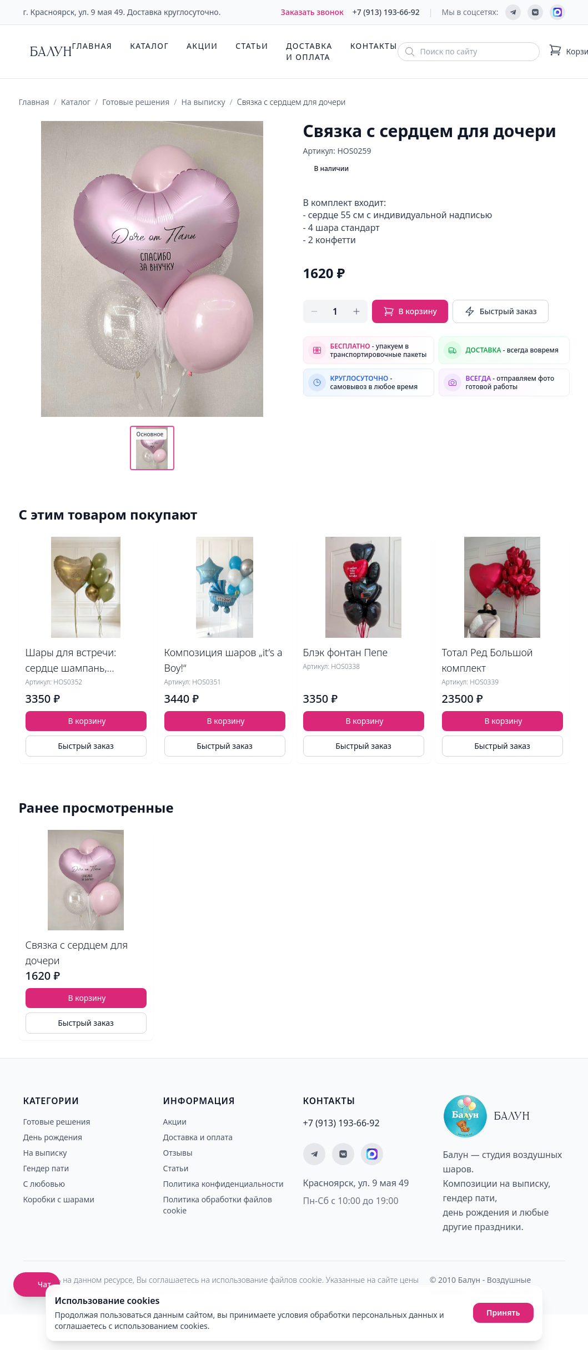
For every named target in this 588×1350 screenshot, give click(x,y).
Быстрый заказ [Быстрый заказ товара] (86, 746)
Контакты (374, 46)
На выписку (203, 102)
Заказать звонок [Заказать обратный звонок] (312, 12)
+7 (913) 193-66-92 (386, 12)
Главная (92, 46)
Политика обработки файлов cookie (217, 1205)
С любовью (44, 1183)
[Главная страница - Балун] (47, 51)
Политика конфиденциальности (223, 1183)
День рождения (53, 1137)
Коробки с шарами (58, 1199)
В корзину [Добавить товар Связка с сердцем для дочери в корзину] (87, 998)
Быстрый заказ (500, 311)
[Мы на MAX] (557, 12)
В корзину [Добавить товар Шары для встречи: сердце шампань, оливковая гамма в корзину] (87, 721)
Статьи (251, 46)
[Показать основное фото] (152, 448)
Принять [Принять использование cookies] (503, 1312)
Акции (202, 46)
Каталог (149, 46)
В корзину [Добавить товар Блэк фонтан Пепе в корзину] (365, 721)
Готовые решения (135, 102)
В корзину (410, 311)
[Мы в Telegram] (513, 12)
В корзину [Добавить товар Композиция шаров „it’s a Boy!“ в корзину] (226, 721)
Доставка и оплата (309, 51)
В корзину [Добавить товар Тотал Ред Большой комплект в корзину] (503, 721)
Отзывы (178, 1152)
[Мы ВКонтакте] (535, 12)
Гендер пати (46, 1168)
